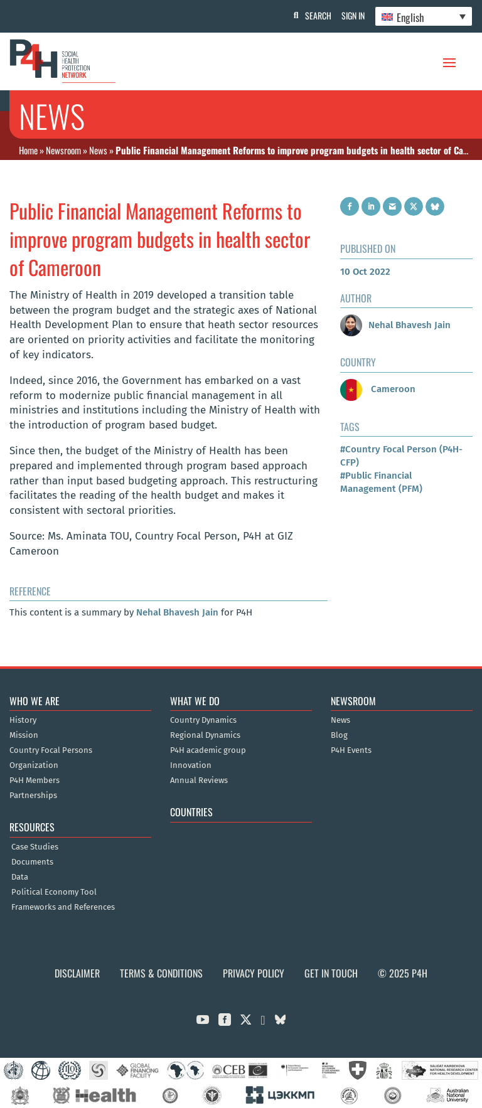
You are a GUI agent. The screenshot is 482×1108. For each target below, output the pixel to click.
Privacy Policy (253, 973)
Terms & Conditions (161, 973)
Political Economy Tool (54, 892)
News (98, 150)
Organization (33, 765)
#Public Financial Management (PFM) (381, 482)
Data (19, 877)
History (22, 720)
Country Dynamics (203, 720)
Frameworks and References (63, 907)
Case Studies (34, 847)
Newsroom (63, 150)
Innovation (191, 765)
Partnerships (33, 795)
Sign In (350, 15)
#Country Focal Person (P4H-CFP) (401, 456)
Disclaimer (77, 973)
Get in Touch (331, 973)
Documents (32, 862)
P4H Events (351, 750)
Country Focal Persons (50, 750)
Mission (23, 735)
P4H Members (34, 780)
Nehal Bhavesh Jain (177, 612)
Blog (339, 735)
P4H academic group (208, 750)
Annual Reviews (199, 780)
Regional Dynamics (205, 735)
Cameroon (377, 389)
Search (313, 15)
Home (28, 150)
